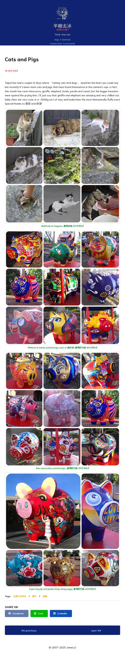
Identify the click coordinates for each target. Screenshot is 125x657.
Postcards (70, 43)
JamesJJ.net (62, 29)
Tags (57, 39)
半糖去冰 (62, 25)
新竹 (34, 596)
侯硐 (45, 596)
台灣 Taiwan (19, 596)
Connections (56, 43)
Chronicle (66, 39)
